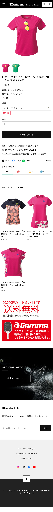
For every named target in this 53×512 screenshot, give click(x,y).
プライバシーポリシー (26, 453)
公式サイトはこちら (16, 382)
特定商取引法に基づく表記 (26, 457)
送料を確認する (30, 150)
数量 (4, 119)
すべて (8, 175)
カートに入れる (26, 134)
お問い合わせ (26, 462)
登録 (46, 432)
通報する (48, 161)
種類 (4, 103)
